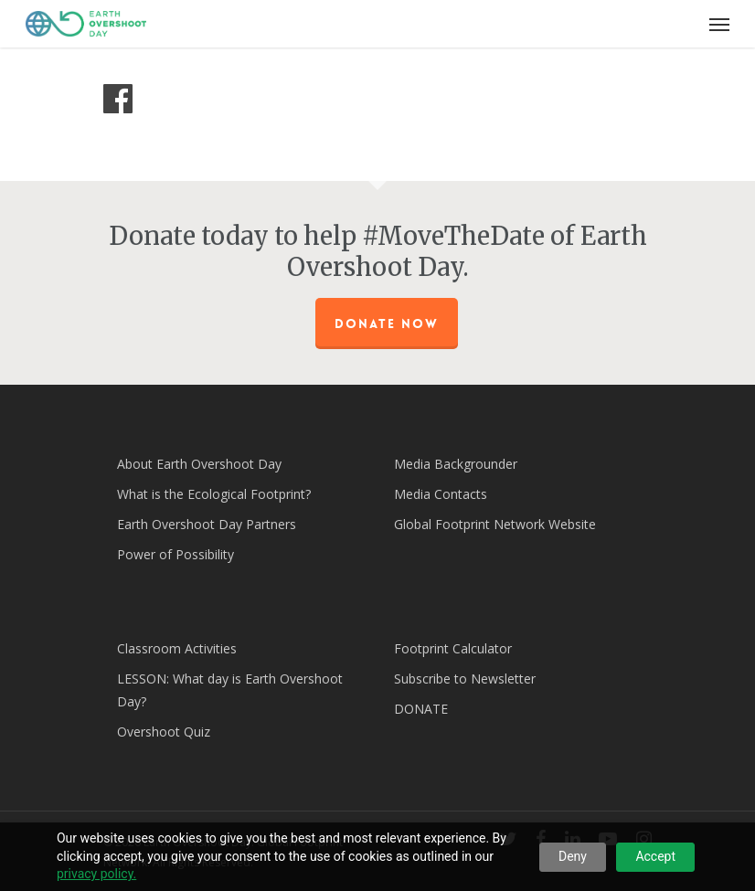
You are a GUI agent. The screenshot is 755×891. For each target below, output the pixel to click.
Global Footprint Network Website (495, 524)
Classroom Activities (177, 648)
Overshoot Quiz (163, 731)
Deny (572, 856)
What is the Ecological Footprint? (214, 494)
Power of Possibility (175, 554)
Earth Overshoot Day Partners (206, 524)
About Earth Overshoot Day (199, 463)
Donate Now (387, 323)
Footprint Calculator (453, 648)
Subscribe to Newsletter (465, 678)
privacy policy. (96, 873)
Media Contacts (440, 494)
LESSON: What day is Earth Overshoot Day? (230, 690)
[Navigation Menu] (719, 24)
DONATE (421, 708)
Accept (655, 856)
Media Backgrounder (455, 463)
